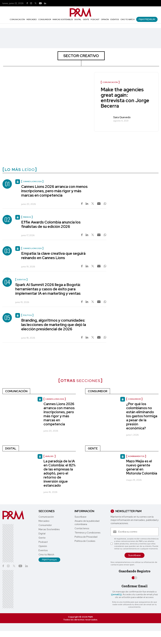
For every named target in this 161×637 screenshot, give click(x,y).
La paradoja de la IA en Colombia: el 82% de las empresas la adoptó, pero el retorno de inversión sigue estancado (60, 473)
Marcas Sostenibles (63, 19)
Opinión (105, 19)
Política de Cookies (85, 541)
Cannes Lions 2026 (54, 399)
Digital (77, 19)
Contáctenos (82, 528)
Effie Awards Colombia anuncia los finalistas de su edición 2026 (50, 224)
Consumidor (44, 19)
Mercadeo (32, 19)
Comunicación (17, 19)
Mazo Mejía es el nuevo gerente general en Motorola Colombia (141, 467)
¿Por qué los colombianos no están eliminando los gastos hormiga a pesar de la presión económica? (141, 416)
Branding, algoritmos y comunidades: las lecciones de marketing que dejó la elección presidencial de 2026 (53, 324)
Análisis (49, 456)
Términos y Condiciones (87, 532)
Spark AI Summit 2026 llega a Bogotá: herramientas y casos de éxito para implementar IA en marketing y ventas (47, 289)
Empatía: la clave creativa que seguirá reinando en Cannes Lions (53, 255)
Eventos (114, 19)
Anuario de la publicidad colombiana (87, 522)
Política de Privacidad (86, 536)
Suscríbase (80, 516)
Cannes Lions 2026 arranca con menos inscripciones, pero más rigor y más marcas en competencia (54, 191)
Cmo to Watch (127, 19)
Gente (86, 19)
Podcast (95, 19)
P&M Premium (147, 19)
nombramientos (136, 456)
